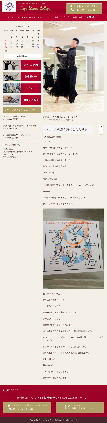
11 (11, 41)
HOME (10, 17)
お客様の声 (78, 17)
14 (28, 41)
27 (22, 47)
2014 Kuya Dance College (51, 420)
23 (38, 44)
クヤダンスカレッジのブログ (64, 117)
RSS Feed (22, 56)
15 (33, 41)
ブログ (66, 17)
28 (28, 47)
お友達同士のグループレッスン (17, 135)
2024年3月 (22, 27)
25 (11, 47)
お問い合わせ (93, 17)
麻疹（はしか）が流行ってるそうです (20, 126)
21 (28, 44)
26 (17, 47)
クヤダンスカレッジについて (30, 17)
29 (33, 47)
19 (17, 44)
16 (38, 41)
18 (11, 44)
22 (33, 44)
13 (22, 41)
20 (22, 44)
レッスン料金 (53, 17)
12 (17, 41)
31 (6, 51)
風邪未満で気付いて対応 (14, 116)
